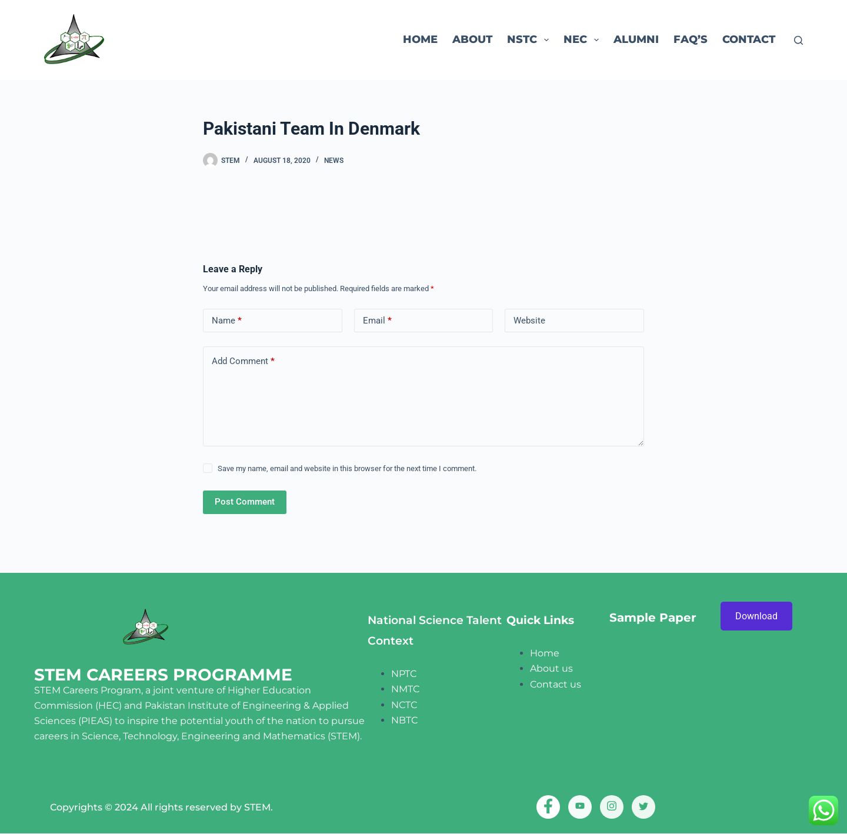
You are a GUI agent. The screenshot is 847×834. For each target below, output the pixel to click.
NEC (583, 40)
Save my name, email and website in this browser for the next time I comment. (347, 468)
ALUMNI (636, 39)
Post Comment (245, 501)
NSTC (530, 40)
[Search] (798, 40)
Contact (748, 39)
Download (756, 616)
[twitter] (643, 807)
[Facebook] (548, 807)
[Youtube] (580, 807)
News (334, 160)
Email (377, 320)
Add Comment (243, 361)
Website (529, 320)
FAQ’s (690, 39)
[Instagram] (611, 807)
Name (227, 320)
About (472, 39)
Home (420, 39)
